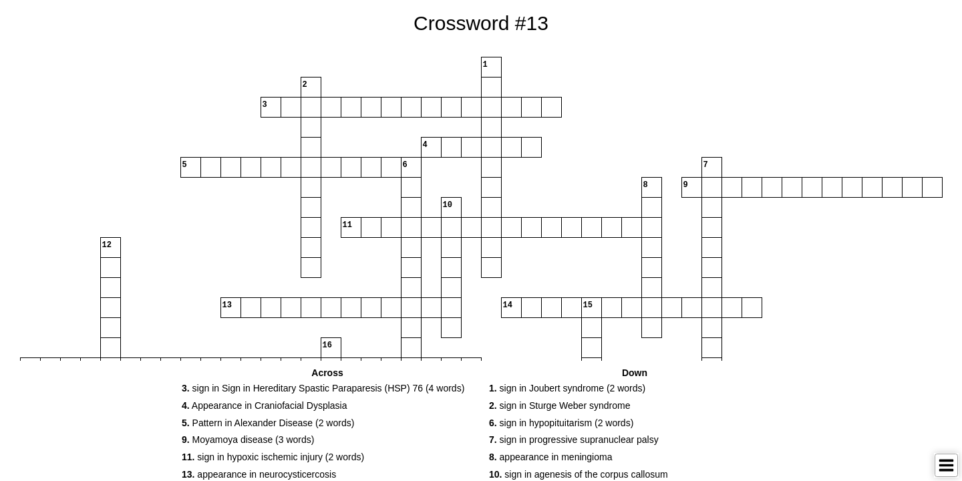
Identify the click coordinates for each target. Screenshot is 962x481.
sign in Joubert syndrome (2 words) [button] (567, 388)
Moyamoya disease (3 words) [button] (248, 439)
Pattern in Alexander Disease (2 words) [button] (268, 423)
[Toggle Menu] (946, 465)
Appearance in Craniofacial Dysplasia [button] (264, 405)
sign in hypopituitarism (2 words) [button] (561, 423)
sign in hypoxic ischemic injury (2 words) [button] (273, 457)
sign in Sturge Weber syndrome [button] (559, 405)
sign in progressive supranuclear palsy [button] (574, 439)
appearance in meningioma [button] (550, 457)
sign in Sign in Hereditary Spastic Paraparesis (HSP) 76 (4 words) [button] (323, 388)
